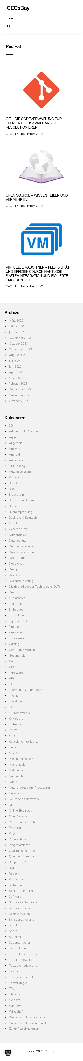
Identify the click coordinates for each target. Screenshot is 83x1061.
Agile (12, 437)
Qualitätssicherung (22, 850)
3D (11, 425)
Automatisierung (20, 471)
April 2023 (16, 372)
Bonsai (13, 506)
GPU (12, 667)
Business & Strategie (23, 517)
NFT (12, 804)
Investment (16, 701)
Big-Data (15, 483)
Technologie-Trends (23, 954)
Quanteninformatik (22, 856)
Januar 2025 (17, 332)
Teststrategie (18, 983)
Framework (17, 638)
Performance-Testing (23, 822)
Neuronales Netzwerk (24, 799)
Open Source (18, 816)
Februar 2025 (18, 326)
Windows (15, 1005)
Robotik (14, 873)
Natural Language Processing (29, 787)
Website (14, 1000)
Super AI (15, 936)
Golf (11, 661)
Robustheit (16, 879)
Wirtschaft (16, 1011)
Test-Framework (20, 959)
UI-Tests (14, 994)
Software (15, 896)
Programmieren (19, 845)
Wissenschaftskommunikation (29, 1023)
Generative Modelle (22, 649)
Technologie (17, 948)
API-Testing (17, 466)
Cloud (13, 523)
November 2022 (20, 395)
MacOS (14, 753)
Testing (14, 971)
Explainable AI (18, 621)
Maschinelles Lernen (23, 758)
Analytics (15, 448)
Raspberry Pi (18, 862)
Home (11, 18)
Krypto (13, 730)
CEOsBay (47, 1051)
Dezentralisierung (21, 581)
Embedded (16, 609)
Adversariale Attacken (24, 431)
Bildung (14, 488)
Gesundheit (17, 655)
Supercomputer (19, 942)
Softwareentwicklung (24, 902)
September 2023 (20, 349)
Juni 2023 (15, 366)
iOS (11, 707)
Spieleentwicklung (21, 919)
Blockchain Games (21, 500)
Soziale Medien (19, 914)
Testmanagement (21, 977)
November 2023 (20, 338)
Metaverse (16, 770)
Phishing (15, 827)
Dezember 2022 (20, 389)
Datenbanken (18, 535)
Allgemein (16, 443)
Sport (13, 931)
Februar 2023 (18, 383)
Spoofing (15, 925)
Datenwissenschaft (22, 552)
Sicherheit (16, 885)
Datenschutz (17, 540)
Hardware (16, 672)
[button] (8, 1053)
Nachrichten (17, 776)
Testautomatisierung (23, 965)
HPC (12, 678)
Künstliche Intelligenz (23, 741)
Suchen (10, 25)
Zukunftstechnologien (24, 1028)
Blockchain (16, 494)
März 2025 (16, 320)
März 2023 (16, 378)
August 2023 (18, 355)
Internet (14, 695)
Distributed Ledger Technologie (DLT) (34, 586)
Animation (16, 460)
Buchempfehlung (20, 512)
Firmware (15, 632)
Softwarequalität (20, 908)
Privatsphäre (18, 839)
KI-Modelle (16, 718)
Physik (13, 833)
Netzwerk (15, 793)
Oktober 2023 (18, 343)
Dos (11, 592)
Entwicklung (17, 615)
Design (14, 569)
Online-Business (20, 810)
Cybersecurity (18, 529)
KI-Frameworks (19, 713)
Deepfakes (16, 563)
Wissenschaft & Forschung (27, 1017)
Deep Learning (19, 557)
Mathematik (17, 764)
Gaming (14, 644)
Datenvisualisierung (22, 546)
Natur (13, 782)
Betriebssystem (19, 477)
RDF (12, 868)
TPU (12, 988)
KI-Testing (16, 724)
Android (14, 454)
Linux (12, 747)
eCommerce (17, 598)
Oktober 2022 (18, 401)
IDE (11, 684)
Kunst (13, 735)
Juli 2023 (15, 360)
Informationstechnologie (25, 689)
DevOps (14, 575)
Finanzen (15, 626)
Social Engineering (22, 890)
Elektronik (15, 603)
